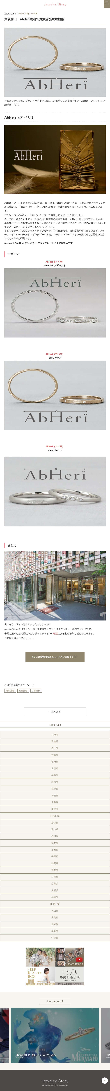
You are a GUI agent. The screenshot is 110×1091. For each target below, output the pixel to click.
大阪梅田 (36, 690)
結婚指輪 (23, 690)
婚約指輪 (10, 690)
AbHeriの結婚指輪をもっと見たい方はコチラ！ (55, 657)
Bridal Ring (23, 13)
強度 (55, 633)
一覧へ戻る (55, 712)
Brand (34, 13)
